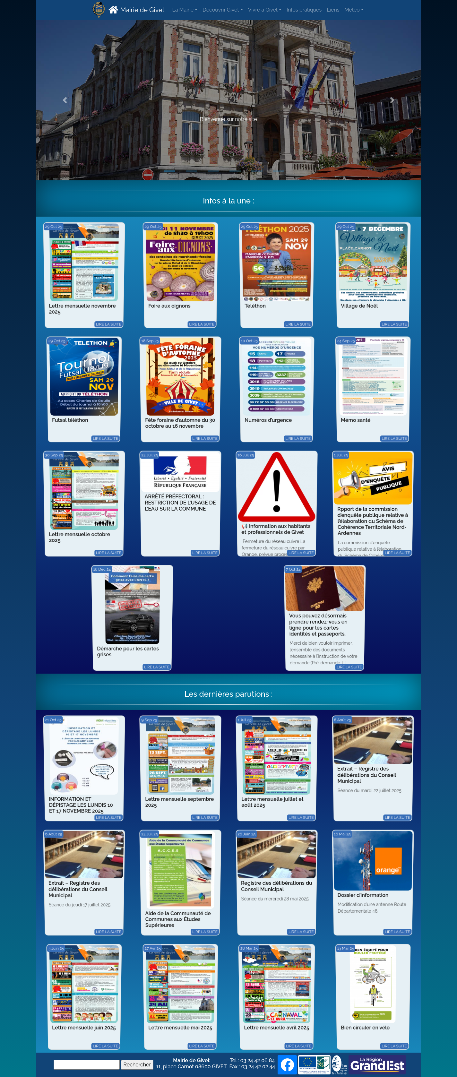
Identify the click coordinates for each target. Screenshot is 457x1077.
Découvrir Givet (221, 10)
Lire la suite (116, 328)
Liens (333, 10)
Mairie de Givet (135, 9)
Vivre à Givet (263, 10)
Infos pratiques (304, 10)
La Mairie (183, 10)
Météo (351, 10)
